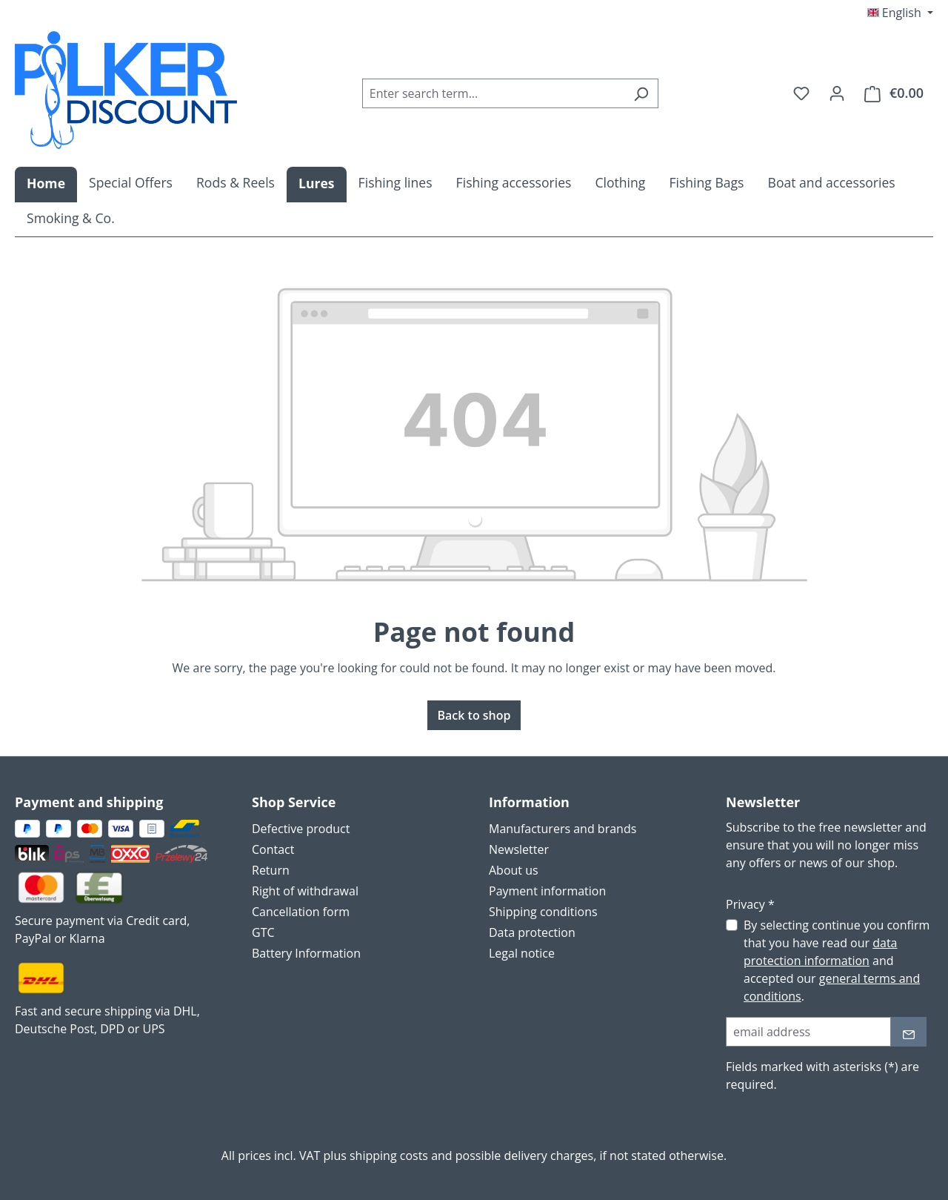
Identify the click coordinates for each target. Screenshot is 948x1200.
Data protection (532, 932)
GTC (263, 932)
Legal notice (522, 953)
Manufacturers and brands (562, 829)
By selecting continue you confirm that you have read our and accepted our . (836, 960)
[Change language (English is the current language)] (900, 12)
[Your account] (837, 92)
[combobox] (493, 93)
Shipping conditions (543, 912)
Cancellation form (301, 912)
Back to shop (473, 715)
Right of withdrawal (305, 891)
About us (513, 870)
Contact (273, 849)
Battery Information (306, 953)
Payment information (547, 891)
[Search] (641, 93)
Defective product (301, 829)
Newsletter (519, 849)
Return (271, 870)
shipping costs (389, 1155)
